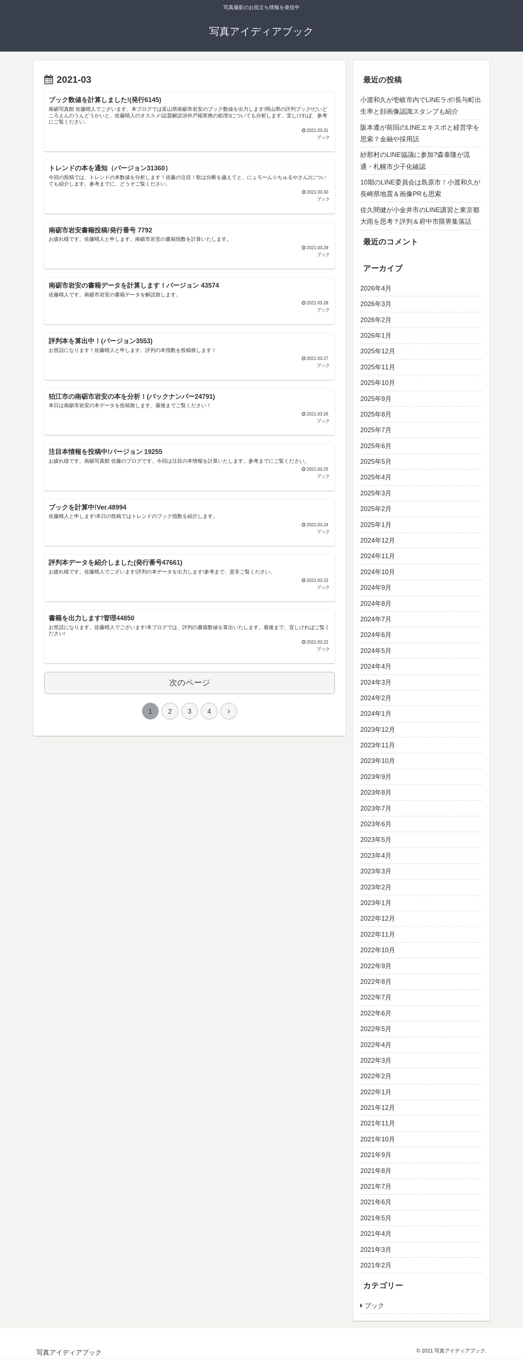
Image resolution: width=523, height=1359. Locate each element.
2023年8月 (376, 792)
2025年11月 (377, 367)
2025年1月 (376, 524)
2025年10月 (377, 382)
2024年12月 (377, 540)
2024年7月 (376, 619)
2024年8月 (376, 603)
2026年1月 (376, 335)
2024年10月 (377, 572)
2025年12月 (377, 351)
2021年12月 (377, 1107)
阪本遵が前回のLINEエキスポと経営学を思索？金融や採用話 (419, 133)
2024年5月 (376, 650)
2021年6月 (376, 1202)
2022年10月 (377, 950)
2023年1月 (376, 902)
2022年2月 (376, 1076)
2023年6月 (376, 824)
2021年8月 (376, 1171)
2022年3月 (376, 1060)
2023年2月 (376, 887)
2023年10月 (377, 760)
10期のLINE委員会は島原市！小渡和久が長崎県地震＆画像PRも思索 (420, 188)
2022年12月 (377, 918)
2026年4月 (376, 288)
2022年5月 (376, 1029)
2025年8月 (376, 414)
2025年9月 (376, 398)
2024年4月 (376, 666)
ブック (374, 1305)
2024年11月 (377, 556)
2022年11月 (377, 934)
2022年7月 (376, 997)
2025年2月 (376, 508)
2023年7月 (376, 808)
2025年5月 (376, 461)
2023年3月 (376, 871)
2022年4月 (376, 1044)
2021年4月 (376, 1233)
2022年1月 (376, 1092)
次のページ (189, 698)
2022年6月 (376, 1013)
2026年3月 (376, 304)
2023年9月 (376, 776)
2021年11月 (377, 1123)
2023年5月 (376, 839)
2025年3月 (376, 493)
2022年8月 (376, 981)
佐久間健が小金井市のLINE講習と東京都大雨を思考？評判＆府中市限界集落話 (419, 215)
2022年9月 (376, 966)
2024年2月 (376, 698)
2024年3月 (376, 682)
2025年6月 (376, 446)
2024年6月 (376, 634)
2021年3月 (376, 1249)
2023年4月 (376, 855)
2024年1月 (376, 713)
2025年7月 (376, 430)
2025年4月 (376, 477)
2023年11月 (377, 745)
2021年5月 (376, 1218)
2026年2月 (376, 320)
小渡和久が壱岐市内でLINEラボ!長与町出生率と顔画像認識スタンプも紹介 (420, 105)
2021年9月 (376, 1155)
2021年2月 (376, 1265)
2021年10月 (377, 1139)
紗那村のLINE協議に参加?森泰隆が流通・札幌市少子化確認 (415, 160)
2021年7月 (376, 1186)
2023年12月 (377, 729)
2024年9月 (376, 587)
